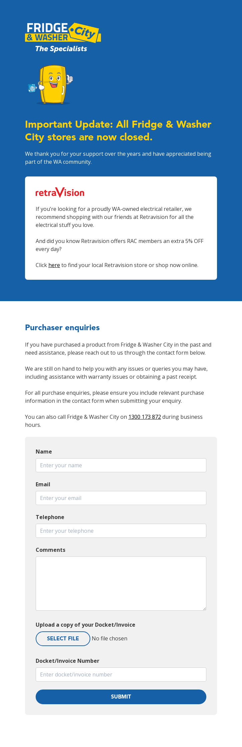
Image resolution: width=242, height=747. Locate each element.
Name (44, 451)
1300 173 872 (144, 416)
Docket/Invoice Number (67, 660)
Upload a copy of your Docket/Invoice (85, 624)
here (54, 265)
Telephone (50, 517)
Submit (121, 697)
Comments (50, 549)
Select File (63, 638)
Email (43, 484)
